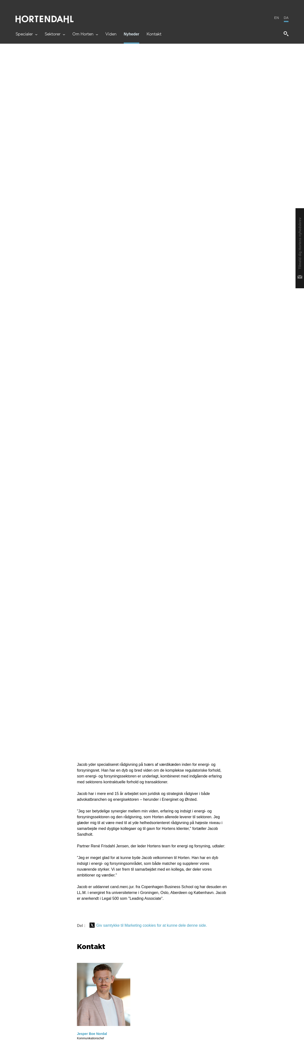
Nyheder (131, 34)
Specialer (26, 34)
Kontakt (154, 34)
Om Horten (85, 34)
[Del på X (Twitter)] (92, 925)
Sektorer (55, 34)
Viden (110, 34)
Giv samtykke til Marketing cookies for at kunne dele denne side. (151, 925)
